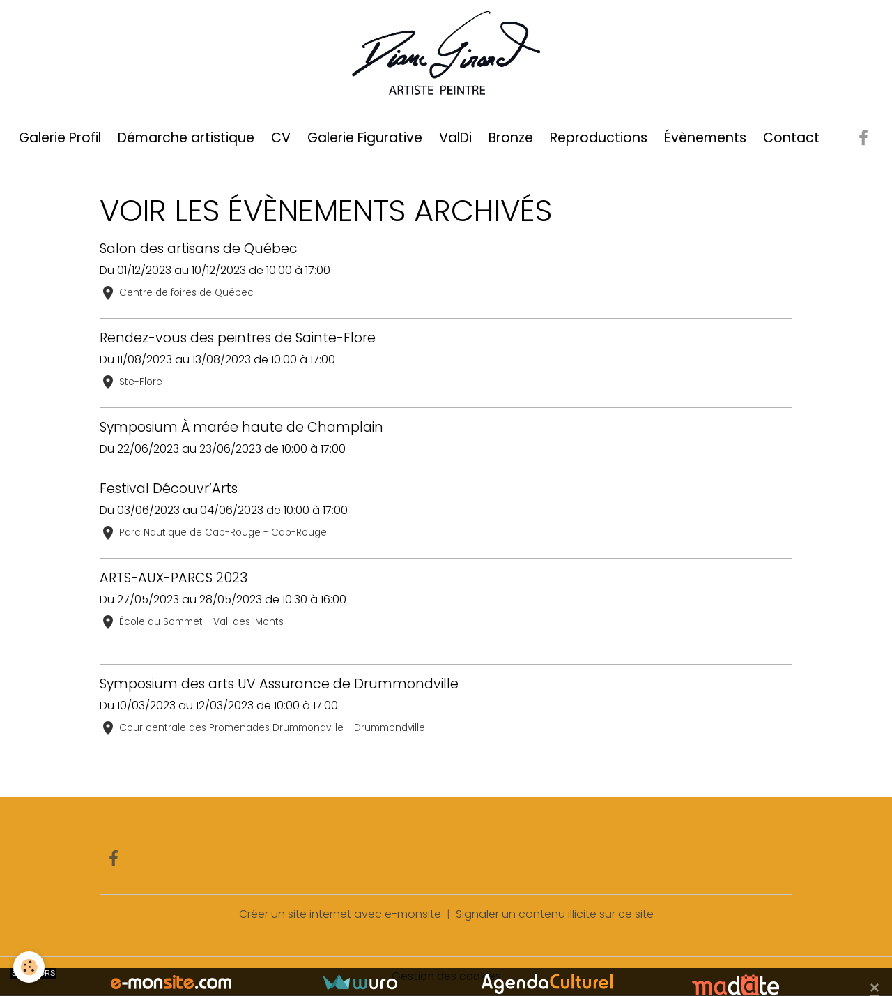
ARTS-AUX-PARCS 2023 (173, 577)
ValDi (455, 137)
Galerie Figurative (364, 137)
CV (281, 137)
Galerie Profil (60, 137)
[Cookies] (29, 967)
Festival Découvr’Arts (169, 488)
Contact (791, 137)
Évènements (705, 137)
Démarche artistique (186, 137)
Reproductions (598, 137)
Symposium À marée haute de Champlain (241, 427)
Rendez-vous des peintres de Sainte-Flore (238, 338)
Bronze (511, 137)
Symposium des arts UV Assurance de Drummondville (279, 683)
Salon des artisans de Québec (199, 248)
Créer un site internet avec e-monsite (340, 914)
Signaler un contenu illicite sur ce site (555, 914)
